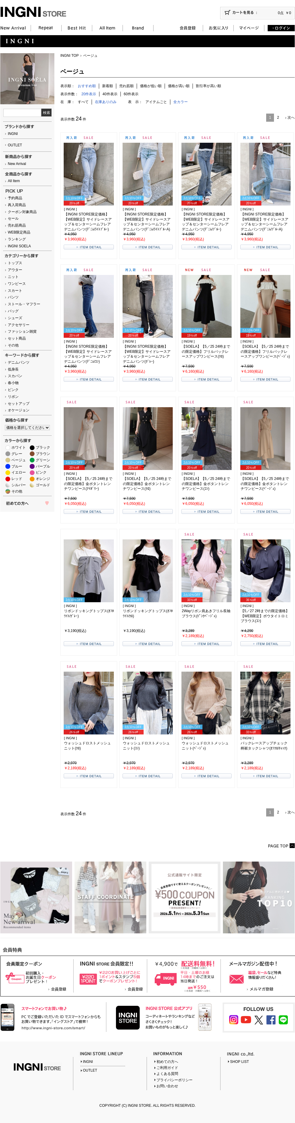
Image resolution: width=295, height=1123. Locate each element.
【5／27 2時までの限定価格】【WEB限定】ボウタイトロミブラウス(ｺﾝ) (265, 616)
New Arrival (17, 164)
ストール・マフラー (24, 304)
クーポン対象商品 (22, 212)
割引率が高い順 (208, 86)
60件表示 (131, 94)
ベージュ (18, 460)
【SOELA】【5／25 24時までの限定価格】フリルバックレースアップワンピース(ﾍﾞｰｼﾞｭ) (265, 351)
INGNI (13, 134)
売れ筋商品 (17, 225)
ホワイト (18, 447)
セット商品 (17, 338)
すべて (83, 102)
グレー (16, 454)
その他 (13, 345)
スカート (15, 290)
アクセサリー (18, 325)
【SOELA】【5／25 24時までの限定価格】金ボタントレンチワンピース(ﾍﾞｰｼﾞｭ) (265, 484)
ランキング (17, 239)
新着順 (107, 86)
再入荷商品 (17, 205)
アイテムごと (156, 102)
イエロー (18, 472)
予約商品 (15, 198)
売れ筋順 (126, 86)
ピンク (13, 390)
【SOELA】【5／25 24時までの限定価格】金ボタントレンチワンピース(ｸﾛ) (147, 484)
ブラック (43, 447)
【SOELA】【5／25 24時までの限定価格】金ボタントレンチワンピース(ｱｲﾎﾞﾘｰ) (88, 484)
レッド (16, 479)
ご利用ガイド (167, 1068)
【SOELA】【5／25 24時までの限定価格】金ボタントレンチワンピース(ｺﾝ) (206, 484)
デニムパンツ (18, 362)
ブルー (16, 466)
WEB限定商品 (19, 232)
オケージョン (18, 410)
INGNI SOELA (19, 246)
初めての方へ (167, 1062)
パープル (43, 466)
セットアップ (18, 403)
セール (13, 218)
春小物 (13, 383)
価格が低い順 (151, 86)
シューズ (15, 318)
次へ (291, 117)
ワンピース (17, 284)
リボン (13, 397)
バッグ (13, 311)
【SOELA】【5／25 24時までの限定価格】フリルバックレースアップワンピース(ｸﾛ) (206, 351)
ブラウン (43, 454)
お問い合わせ (167, 1086)
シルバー (18, 485)
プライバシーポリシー (175, 1080)
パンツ (13, 297)
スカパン (15, 376)
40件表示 (109, 94)
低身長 (13, 369)
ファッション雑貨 (22, 331)
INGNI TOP (69, 55)
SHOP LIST (239, 1062)
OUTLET (15, 145)
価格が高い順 (179, 86)
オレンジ (43, 479)
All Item (14, 181)
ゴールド (43, 485)
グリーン (43, 460)
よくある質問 (167, 1074)
